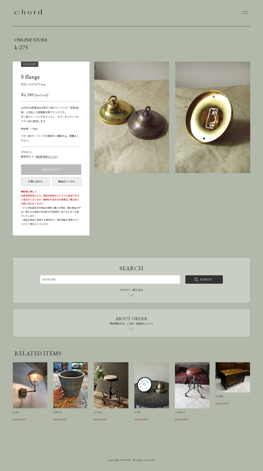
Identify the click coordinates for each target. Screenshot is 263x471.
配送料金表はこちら (47, 156)
